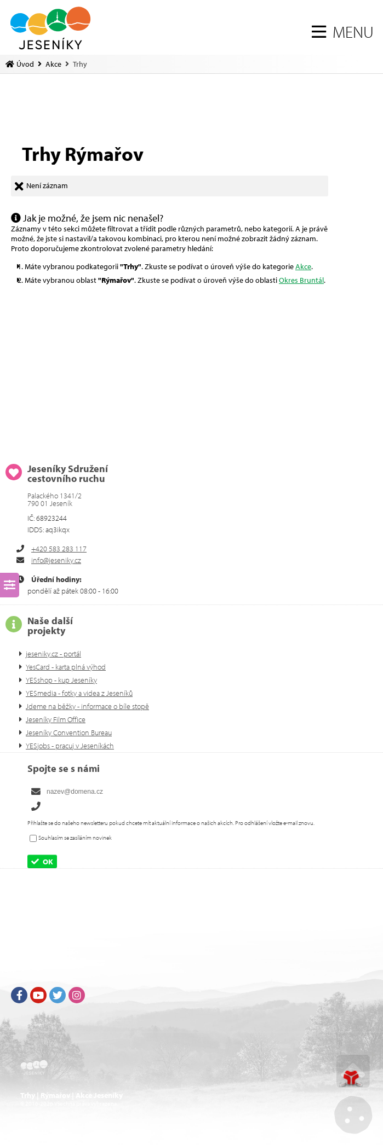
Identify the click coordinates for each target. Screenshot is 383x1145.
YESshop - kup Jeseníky (61, 680)
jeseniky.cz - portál (53, 654)
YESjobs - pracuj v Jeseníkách (70, 746)
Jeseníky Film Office (55, 719)
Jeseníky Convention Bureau (69, 732)
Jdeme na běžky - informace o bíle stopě (87, 706)
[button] (343, 32)
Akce (53, 64)
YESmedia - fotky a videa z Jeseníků (79, 693)
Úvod (50, 28)
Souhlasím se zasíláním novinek (75, 838)
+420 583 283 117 (59, 549)
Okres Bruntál (301, 280)
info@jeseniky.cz (56, 560)
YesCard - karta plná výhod (66, 667)
